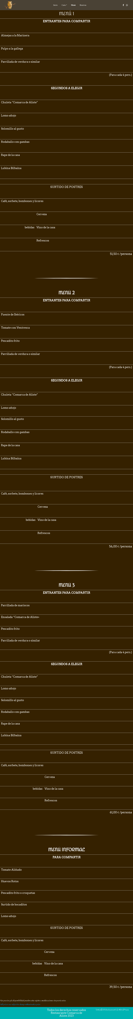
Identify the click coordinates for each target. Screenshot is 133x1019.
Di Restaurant (108, 1010)
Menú (73, 5)
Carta (64, 5)
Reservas (83, 5)
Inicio (55, 5)
